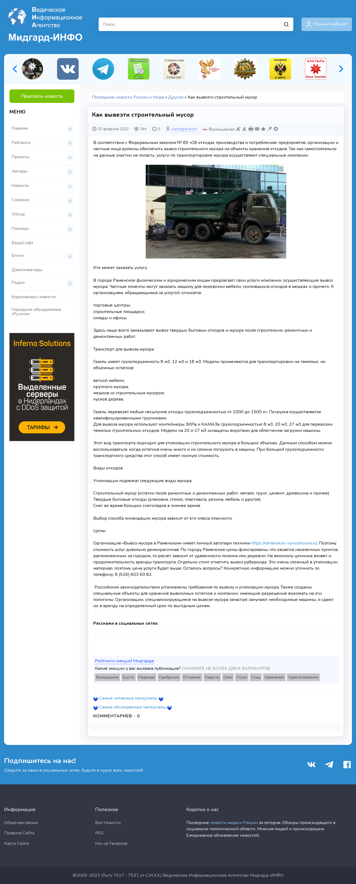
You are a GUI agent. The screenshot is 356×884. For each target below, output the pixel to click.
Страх (242, 677)
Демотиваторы (27, 270)
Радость (212, 677)
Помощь (42, 229)
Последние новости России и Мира (128, 97)
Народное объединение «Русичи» (36, 312)
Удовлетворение (303, 677)
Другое (176, 97)
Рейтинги (42, 143)
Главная (42, 128)
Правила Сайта (19, 833)
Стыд (255, 677)
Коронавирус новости (34, 297)
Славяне (42, 200)
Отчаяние (192, 677)
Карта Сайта (16, 843)
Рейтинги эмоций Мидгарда (124, 661)
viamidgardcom (184, 129)
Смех (228, 677)
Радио (42, 283)
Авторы (42, 171)
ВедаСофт (22, 243)
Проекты (42, 157)
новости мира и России (234, 823)
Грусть (128, 677)
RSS (99, 833)
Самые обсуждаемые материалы (132, 707)
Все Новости (108, 823)
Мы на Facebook (111, 843)
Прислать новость (42, 96)
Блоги (42, 256)
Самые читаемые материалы (128, 698)
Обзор (42, 214)
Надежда (146, 677)
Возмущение (107, 677)
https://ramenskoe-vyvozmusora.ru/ (284, 543)
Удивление (274, 677)
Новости (42, 186)
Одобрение (169, 677)
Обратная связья (21, 823)
